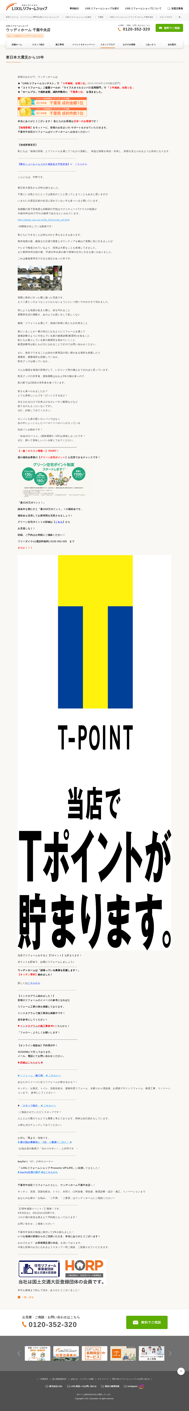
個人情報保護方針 (59, 1379)
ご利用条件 (43, 1379)
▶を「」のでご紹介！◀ (45, 1142)
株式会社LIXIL (55, 1386)
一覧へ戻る (28, 1297)
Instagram (136, 1386)
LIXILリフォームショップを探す (102, 8)
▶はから (38, 1172)
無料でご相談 (172, 28)
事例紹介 (74, 8)
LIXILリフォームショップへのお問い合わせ (132, 1379)
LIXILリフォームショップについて (143, 8)
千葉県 (100, 17)
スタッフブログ (165, 17)
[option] (37, 1353)
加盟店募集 (177, 8)
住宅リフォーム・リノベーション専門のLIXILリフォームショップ (33, 17)
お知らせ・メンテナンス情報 (82, 1379)
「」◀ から (38, 1105)
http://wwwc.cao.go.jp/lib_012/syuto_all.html (44, 220)
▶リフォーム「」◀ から (39, 1075)
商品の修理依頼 (112, 1386)
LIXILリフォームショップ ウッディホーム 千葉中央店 (131, 17)
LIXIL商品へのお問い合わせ (84, 1386)
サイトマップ (103, 1379)
